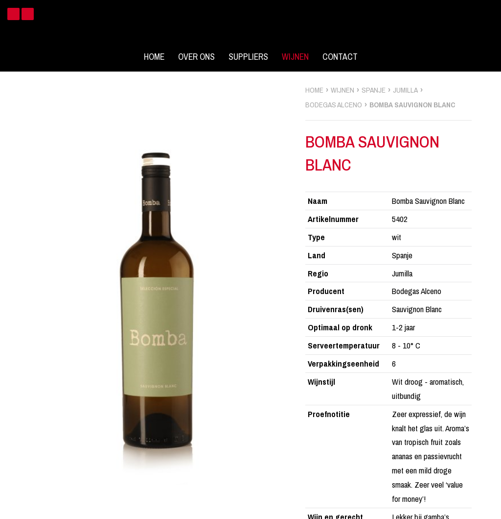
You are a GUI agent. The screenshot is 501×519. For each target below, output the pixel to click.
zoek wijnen (492, 263)
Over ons (196, 57)
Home (154, 57)
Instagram (28, 14)
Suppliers (248, 57)
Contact (340, 57)
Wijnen (295, 57)
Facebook (13, 14)
